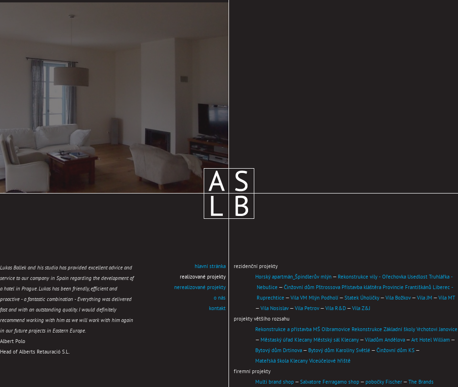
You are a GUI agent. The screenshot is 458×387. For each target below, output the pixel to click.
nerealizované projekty (200, 287)
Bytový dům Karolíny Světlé (339, 350)
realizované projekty (203, 277)
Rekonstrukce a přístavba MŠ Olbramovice (302, 329)
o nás (220, 298)
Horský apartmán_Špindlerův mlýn (293, 277)
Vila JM (424, 298)
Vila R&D (335, 308)
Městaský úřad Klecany (286, 340)
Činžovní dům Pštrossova (312, 287)
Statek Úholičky (361, 298)
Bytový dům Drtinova (278, 350)
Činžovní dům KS (395, 350)
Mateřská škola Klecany (281, 361)
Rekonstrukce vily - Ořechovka (372, 277)
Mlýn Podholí (323, 298)
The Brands (421, 382)
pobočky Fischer (383, 382)
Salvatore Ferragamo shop (329, 382)
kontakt (217, 308)
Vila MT (446, 298)
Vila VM (299, 298)
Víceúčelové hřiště (330, 361)
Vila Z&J (361, 308)
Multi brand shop (274, 382)
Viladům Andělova (385, 340)
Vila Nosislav (274, 308)
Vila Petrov (307, 308)
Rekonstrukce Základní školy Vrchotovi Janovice (405, 329)
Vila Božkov (398, 298)
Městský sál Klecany (336, 340)
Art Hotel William (430, 340)
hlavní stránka (210, 266)
